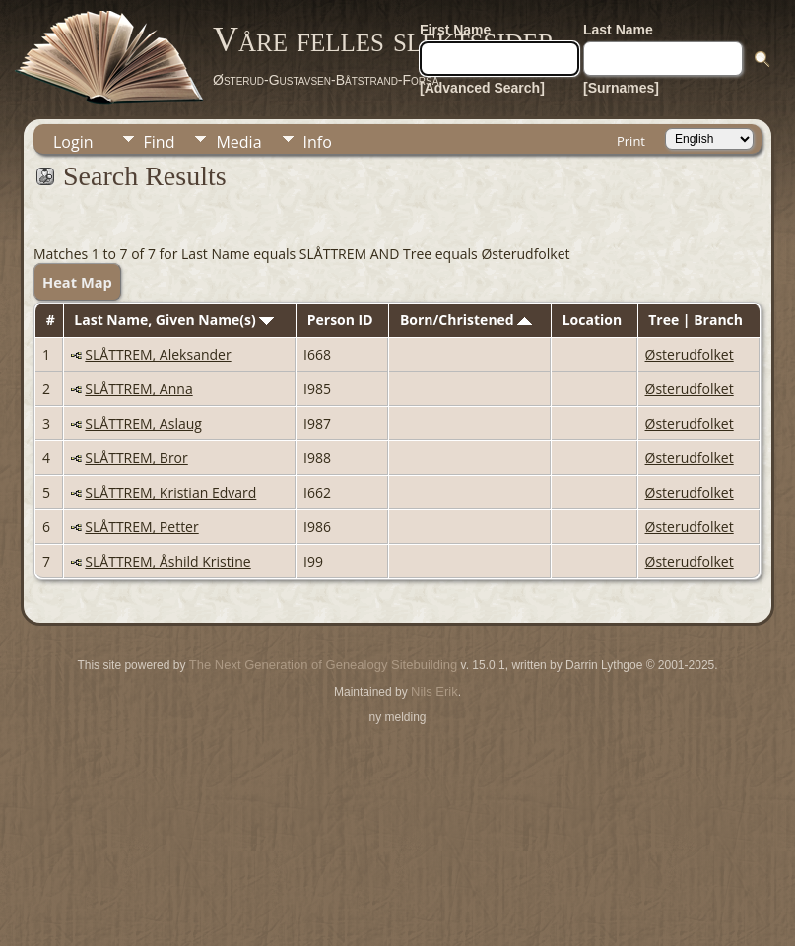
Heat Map (77, 282)
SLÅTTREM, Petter (141, 526)
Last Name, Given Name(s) (174, 319)
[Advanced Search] (482, 88)
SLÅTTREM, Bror (136, 457)
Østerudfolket (689, 354)
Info (317, 142)
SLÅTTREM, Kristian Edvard (170, 492)
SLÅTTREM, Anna (138, 388)
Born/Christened (466, 319)
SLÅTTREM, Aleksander (158, 354)
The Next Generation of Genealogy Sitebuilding (323, 664)
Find (159, 142)
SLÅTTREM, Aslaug (143, 423)
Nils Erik (434, 691)
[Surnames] (621, 88)
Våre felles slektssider (384, 39)
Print (631, 141)
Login (73, 142)
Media (238, 142)
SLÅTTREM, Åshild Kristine (167, 561)
